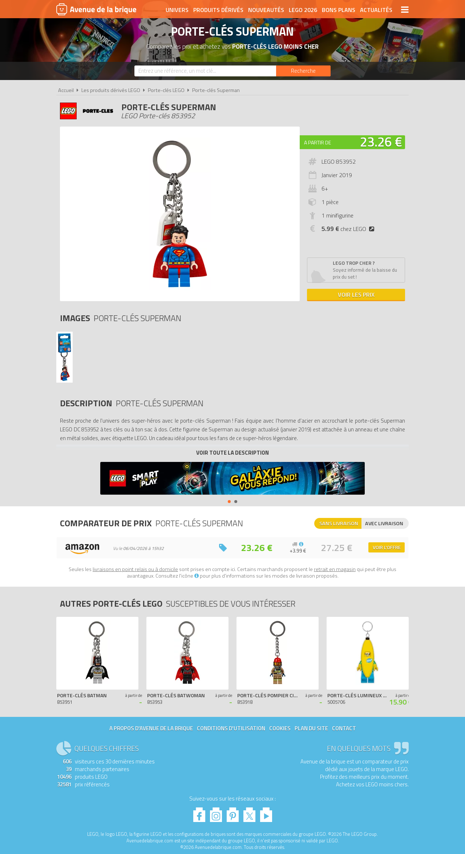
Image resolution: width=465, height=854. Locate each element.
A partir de (317, 142)
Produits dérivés (218, 9)
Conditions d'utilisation (231, 728)
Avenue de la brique (96, 9)
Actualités (376, 9)
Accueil (66, 90)
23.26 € (381, 142)
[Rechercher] (303, 70)
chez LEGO (349, 228)
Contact (344, 728)
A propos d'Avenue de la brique (151, 728)
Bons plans (338, 9)
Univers (177, 9)
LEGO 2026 (303, 9)
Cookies (280, 728)
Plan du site (311, 728)
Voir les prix (356, 294)
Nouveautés (266, 9)
